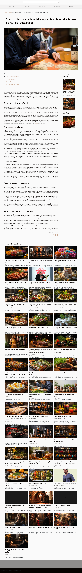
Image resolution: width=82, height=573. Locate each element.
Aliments (26, 6)
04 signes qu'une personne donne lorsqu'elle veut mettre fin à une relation (15, 551)
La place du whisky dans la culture (13, 87)
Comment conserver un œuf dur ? (15, 394)
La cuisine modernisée (11, 440)
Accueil (5, 12)
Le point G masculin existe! (62, 505)
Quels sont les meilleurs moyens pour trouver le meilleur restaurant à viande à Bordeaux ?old (40, 351)
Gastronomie (41, 6)
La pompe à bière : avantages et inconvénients (67, 112)
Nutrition (11, 6)
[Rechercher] (41, 2)
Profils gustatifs (9, 81)
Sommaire (9, 74)
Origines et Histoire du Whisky (12, 76)
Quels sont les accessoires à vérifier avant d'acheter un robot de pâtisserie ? (64, 351)
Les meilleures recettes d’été (37, 483)
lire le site (36, 123)
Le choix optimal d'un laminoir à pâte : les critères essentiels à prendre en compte (16, 418)
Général (71, 6)
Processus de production (11, 79)
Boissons (57, 6)
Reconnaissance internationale (12, 84)
